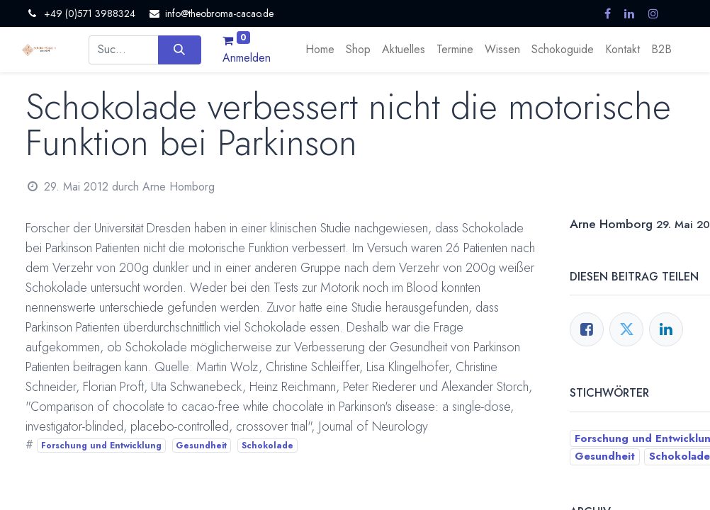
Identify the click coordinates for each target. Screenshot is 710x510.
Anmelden (246, 58)
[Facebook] (587, 329)
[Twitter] (626, 329)
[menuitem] (320, 49)
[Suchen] (179, 49)
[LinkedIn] (666, 329)
